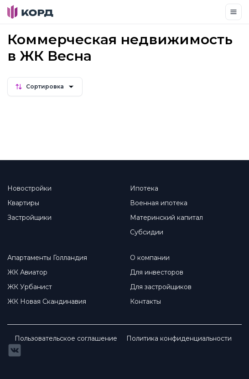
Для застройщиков (161, 287)
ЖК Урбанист (29, 287)
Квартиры (23, 203)
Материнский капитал (166, 217)
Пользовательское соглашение (66, 338)
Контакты (145, 301)
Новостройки (29, 188)
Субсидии (146, 232)
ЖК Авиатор (27, 272)
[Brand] (30, 12)
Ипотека (144, 188)
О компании (150, 258)
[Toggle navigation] (233, 12)
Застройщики (29, 217)
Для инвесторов (156, 272)
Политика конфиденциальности (179, 338)
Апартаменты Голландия (47, 258)
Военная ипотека (158, 203)
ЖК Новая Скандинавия (46, 301)
